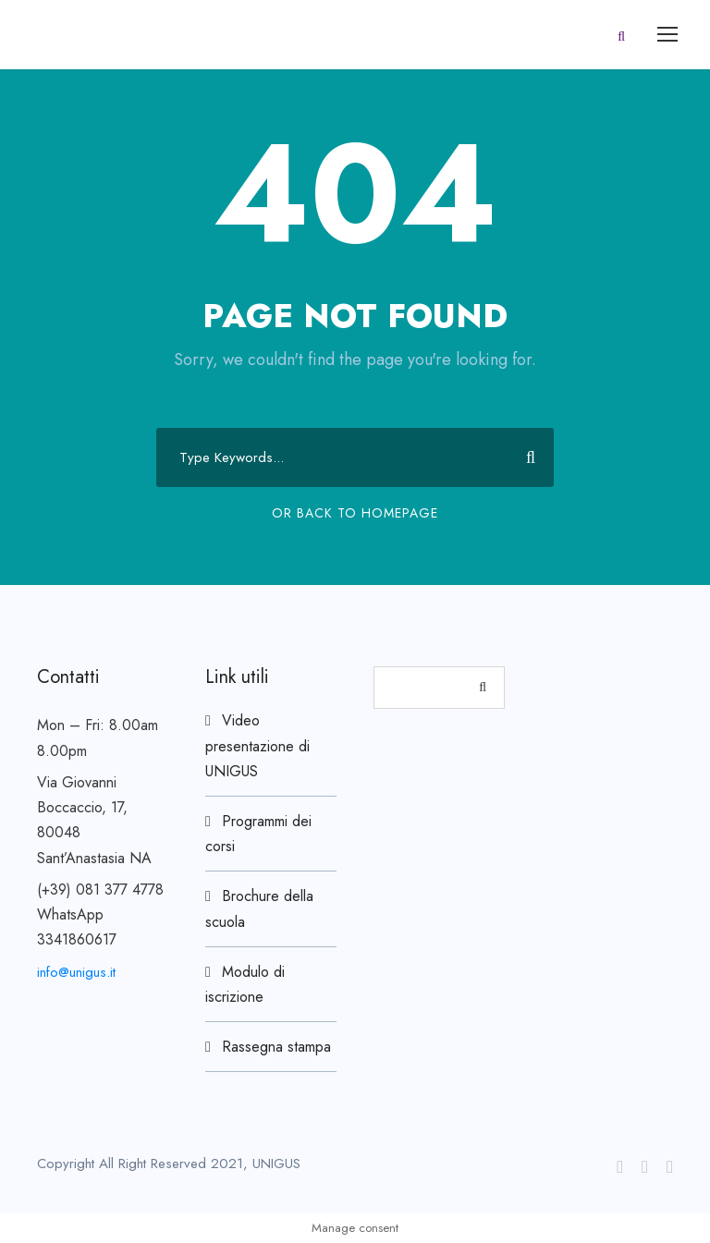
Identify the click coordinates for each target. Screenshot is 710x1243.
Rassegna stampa (276, 1046)
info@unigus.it (76, 972)
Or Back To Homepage (355, 513)
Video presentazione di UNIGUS (257, 745)
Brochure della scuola (259, 908)
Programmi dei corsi (258, 833)
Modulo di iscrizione (245, 984)
